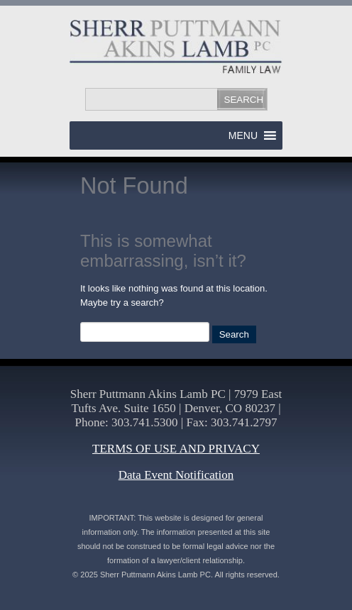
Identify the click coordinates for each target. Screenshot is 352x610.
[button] (243, 135)
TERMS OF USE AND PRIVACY (176, 448)
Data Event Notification (176, 475)
